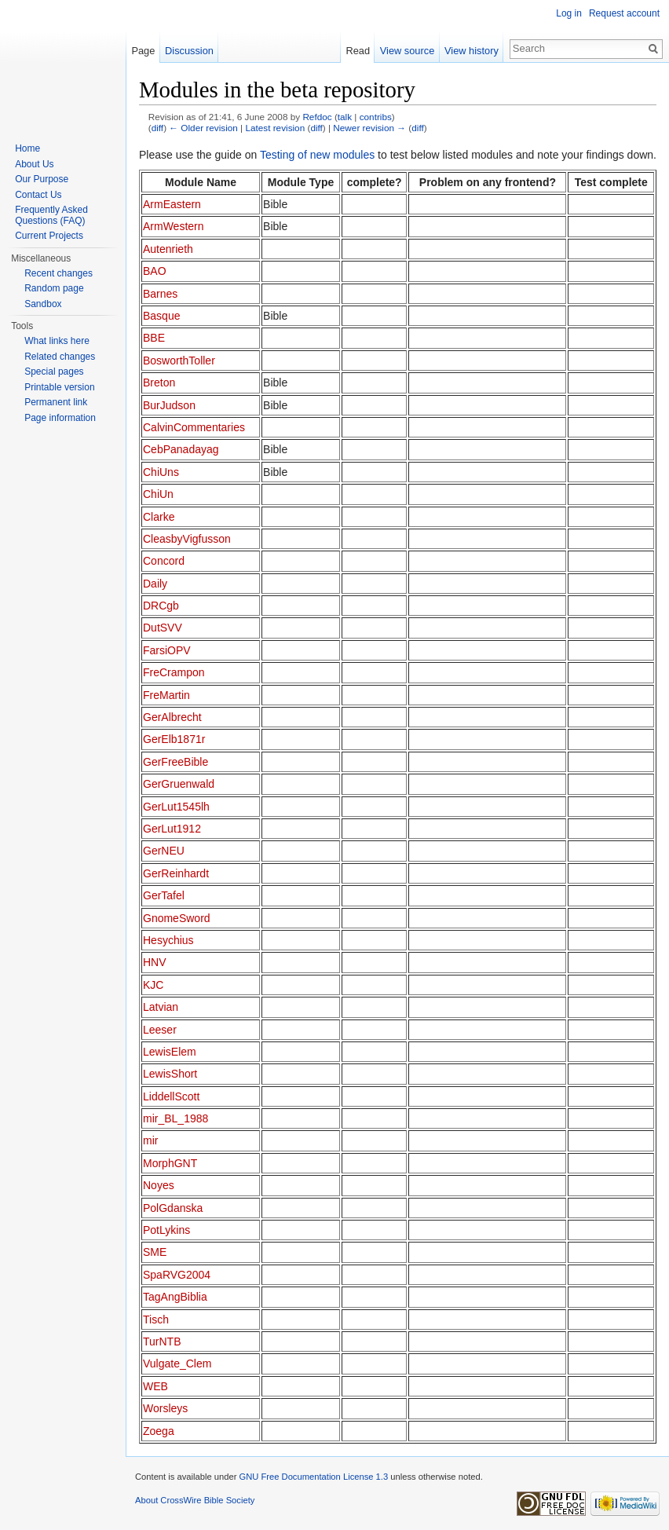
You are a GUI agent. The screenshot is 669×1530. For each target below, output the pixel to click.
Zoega (158, 1431)
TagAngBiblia (175, 1296)
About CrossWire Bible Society (194, 1500)
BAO (154, 271)
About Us (34, 164)
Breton (159, 382)
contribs (376, 117)
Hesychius (168, 940)
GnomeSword (176, 918)
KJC (153, 985)
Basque (161, 315)
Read (357, 51)
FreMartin (166, 695)
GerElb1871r (174, 739)
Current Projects (49, 235)
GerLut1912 (172, 828)
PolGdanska (173, 1208)
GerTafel (164, 895)
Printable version (59, 387)
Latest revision (275, 128)
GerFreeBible (175, 762)
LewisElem (169, 1051)
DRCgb (161, 605)
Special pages (53, 371)
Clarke (158, 517)
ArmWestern (173, 226)
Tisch (156, 1319)
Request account (624, 13)
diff (157, 128)
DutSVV (162, 627)
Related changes (59, 356)
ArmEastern (172, 204)
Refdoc (316, 117)
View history (471, 51)
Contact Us (38, 194)
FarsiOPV (167, 650)
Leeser (160, 1029)
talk (345, 117)
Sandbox (42, 303)
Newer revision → (369, 128)
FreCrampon (174, 672)
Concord (164, 561)
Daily (155, 583)
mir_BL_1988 (175, 1118)
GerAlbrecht (172, 717)
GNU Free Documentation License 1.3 (313, 1476)
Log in (569, 13)
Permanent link (55, 402)
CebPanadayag (181, 449)
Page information (60, 417)
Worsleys (165, 1408)
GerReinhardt (176, 873)
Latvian (160, 1007)
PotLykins (166, 1230)
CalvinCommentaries (194, 427)
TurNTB (162, 1341)
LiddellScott (171, 1096)
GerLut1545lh (176, 806)
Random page (53, 288)
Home (27, 148)
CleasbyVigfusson (187, 539)
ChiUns (161, 472)
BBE (154, 337)
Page (143, 51)
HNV (154, 962)
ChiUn (158, 494)
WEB (155, 1386)
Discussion (189, 51)
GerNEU (164, 850)
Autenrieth (168, 249)
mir (150, 1140)
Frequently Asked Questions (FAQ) (51, 215)
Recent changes (58, 273)
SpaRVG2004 (176, 1274)
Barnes (160, 293)
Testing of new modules (317, 154)
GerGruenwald (178, 784)
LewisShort (170, 1073)
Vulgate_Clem (177, 1363)
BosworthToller (179, 360)
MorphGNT (170, 1163)
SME (154, 1252)
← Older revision (203, 128)
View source (407, 51)
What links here (57, 340)
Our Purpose (41, 179)
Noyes (158, 1185)
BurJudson (169, 405)
